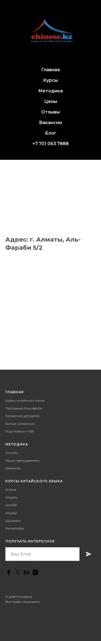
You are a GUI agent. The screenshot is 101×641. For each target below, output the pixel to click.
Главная (50, 69)
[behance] (26, 572)
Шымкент (13, 521)
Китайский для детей (22, 416)
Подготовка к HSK (19, 431)
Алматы (11, 497)
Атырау (11, 513)
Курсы (50, 80)
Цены (50, 101)
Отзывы (50, 112)
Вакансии (50, 122)
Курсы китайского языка (25, 400)
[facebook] (8, 572)
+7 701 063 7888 (50, 143)
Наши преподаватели (22, 460)
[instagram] (35, 572)
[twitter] (17, 572)
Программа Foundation (24, 408)
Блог (50, 133)
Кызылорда (14, 528)
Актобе (11, 505)
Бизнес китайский (20, 424)
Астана (10, 489)
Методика (50, 90)
